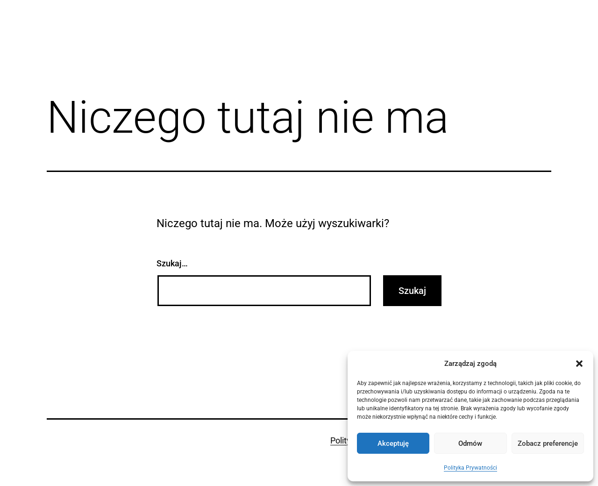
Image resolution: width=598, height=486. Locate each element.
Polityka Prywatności (470, 468)
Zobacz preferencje (548, 443)
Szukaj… (172, 263)
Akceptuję (393, 443)
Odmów (470, 443)
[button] (579, 363)
